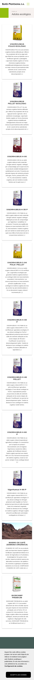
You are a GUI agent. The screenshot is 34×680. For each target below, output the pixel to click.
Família (14, 11)
